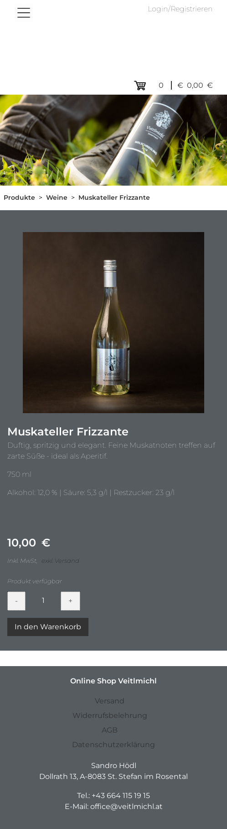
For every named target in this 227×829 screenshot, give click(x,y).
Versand (109, 701)
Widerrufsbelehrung (109, 715)
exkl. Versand (60, 560)
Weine (56, 197)
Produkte (19, 197)
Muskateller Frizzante (114, 197)
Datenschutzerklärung (113, 744)
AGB (110, 730)
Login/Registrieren (180, 9)
